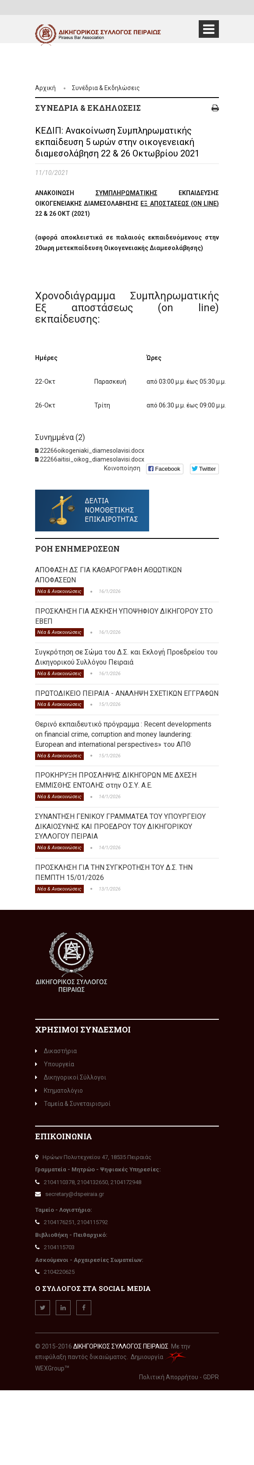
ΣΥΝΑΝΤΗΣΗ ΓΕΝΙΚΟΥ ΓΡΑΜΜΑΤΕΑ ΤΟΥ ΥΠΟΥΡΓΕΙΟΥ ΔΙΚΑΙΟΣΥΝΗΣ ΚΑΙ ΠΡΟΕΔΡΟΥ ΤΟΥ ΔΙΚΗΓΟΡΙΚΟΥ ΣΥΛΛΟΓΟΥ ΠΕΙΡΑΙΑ (120, 826)
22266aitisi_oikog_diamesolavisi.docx (92, 459)
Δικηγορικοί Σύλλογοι (70, 1077)
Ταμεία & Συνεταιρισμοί (73, 1103)
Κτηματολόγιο (59, 1090)
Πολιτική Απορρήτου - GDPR (179, 1377)
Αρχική (45, 87)
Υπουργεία (54, 1064)
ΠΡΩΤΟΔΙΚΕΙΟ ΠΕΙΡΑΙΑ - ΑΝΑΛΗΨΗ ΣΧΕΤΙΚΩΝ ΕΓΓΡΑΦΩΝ (126, 693)
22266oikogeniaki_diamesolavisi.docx (92, 450)
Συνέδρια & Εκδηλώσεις (106, 87)
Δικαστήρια (56, 1050)
